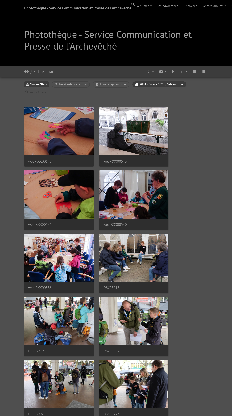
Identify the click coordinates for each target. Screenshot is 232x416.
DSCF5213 (162, 208)
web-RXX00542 (40, 153)
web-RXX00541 (166, 153)
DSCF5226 (162, 263)
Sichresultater (45, 71)
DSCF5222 (99, 318)
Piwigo (127, 408)
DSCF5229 (99, 263)
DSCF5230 (99, 372)
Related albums (213, 6)
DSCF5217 (36, 263)
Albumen (143, 6)
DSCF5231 (36, 372)
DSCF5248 (162, 372)
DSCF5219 (162, 318)
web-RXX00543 (103, 153)
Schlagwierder (166, 6)
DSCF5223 (36, 318)
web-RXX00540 (40, 208)
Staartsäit (26, 72)
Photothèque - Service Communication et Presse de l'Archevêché (77, 8)
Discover (189, 6)
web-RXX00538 (103, 208)
